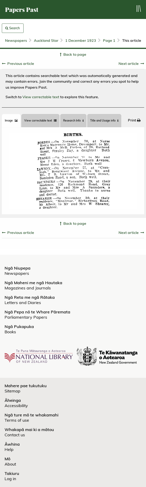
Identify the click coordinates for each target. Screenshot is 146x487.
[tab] (11, 120)
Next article (129, 63)
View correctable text (40, 97)
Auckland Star (46, 40)
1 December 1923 (80, 40)
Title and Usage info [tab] (104, 120)
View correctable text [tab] (40, 120)
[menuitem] (134, 120)
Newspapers (16, 40)
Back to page (74, 54)
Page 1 (109, 40)
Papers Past (21, 9)
